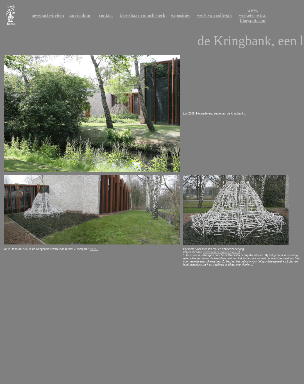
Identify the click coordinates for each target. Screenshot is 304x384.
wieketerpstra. (252, 15)
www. (253, 10)
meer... (94, 249)
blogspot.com (252, 20)
